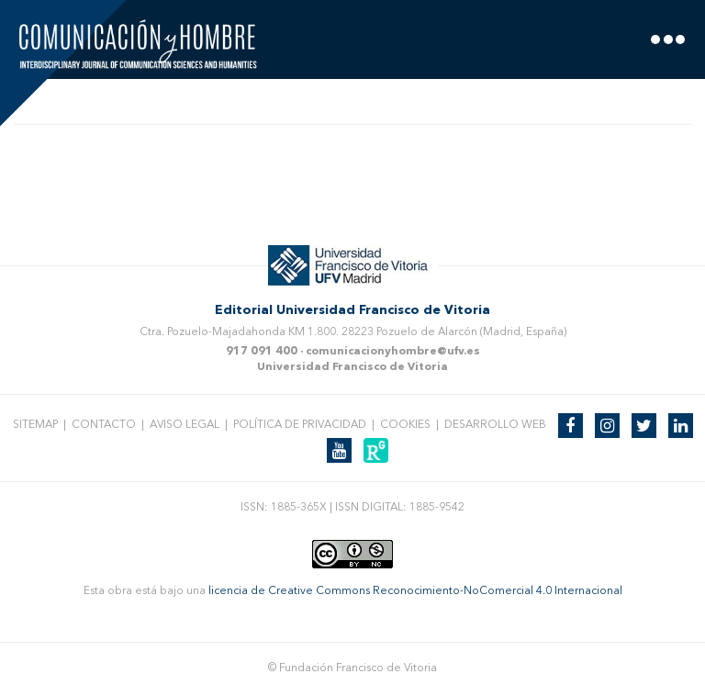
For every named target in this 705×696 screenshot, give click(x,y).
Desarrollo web (495, 425)
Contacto (104, 425)
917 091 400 (261, 351)
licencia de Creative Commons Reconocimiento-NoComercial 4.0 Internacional (415, 591)
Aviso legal (184, 425)
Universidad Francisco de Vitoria (352, 367)
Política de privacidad (299, 425)
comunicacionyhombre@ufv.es (393, 351)
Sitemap (35, 425)
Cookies (405, 425)
